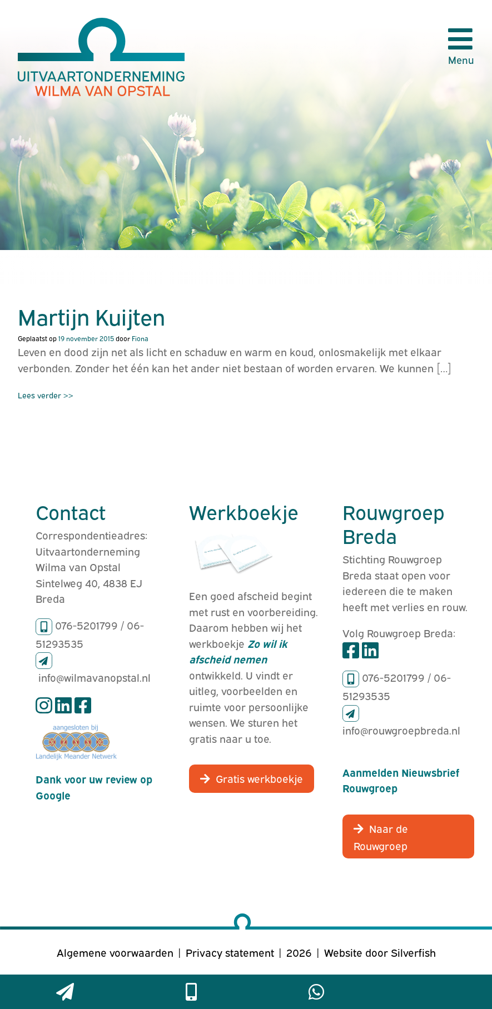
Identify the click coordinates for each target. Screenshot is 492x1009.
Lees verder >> (45, 394)
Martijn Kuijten (91, 316)
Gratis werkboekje (259, 778)
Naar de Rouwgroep (381, 836)
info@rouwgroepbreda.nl (401, 729)
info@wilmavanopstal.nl (94, 677)
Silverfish (413, 952)
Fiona (140, 338)
